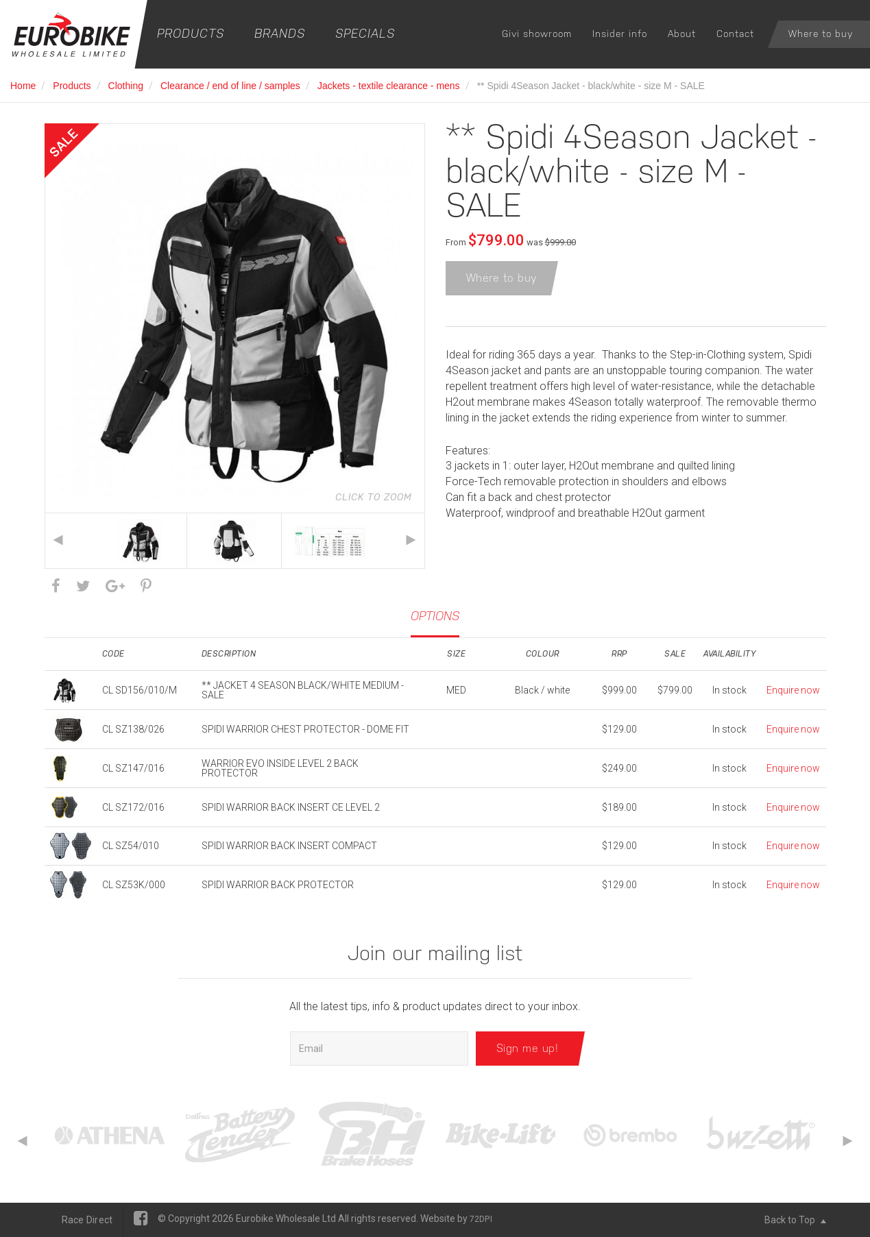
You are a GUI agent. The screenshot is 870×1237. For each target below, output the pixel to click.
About (682, 33)
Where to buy (820, 33)
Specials (365, 33)
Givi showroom (537, 33)
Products (190, 33)
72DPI (481, 1219)
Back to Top (795, 1219)
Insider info (619, 33)
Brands (279, 33)
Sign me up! (527, 1048)
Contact (735, 33)
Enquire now (793, 690)
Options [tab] (435, 616)
